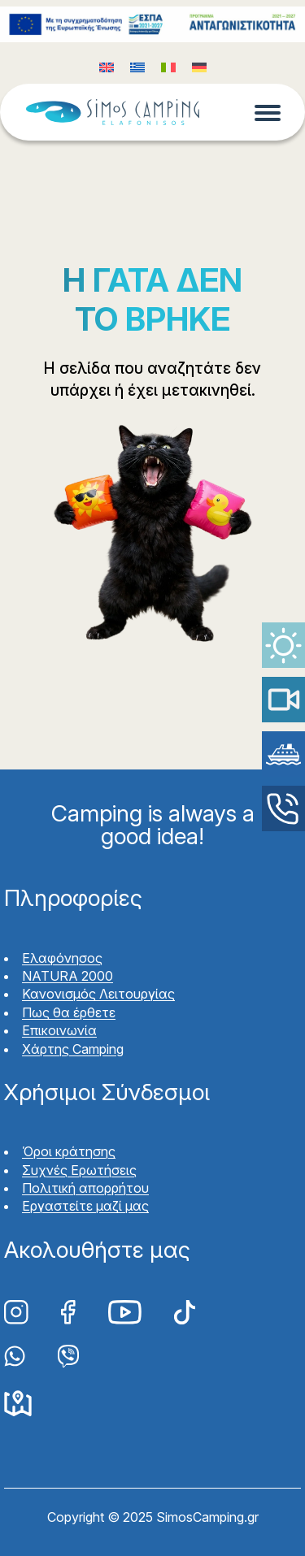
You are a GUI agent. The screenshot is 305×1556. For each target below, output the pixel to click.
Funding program (152, 24)
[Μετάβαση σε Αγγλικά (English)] (106, 66)
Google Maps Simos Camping (18, 1404)
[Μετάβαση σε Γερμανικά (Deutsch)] (199, 66)
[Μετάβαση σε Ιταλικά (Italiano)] (168, 66)
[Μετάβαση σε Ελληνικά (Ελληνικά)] (137, 66)
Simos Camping (112, 112)
